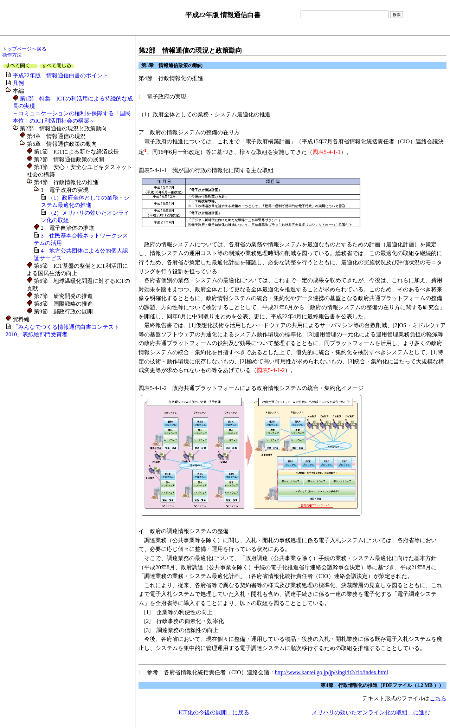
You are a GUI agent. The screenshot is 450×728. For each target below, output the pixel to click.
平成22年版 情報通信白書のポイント (60, 75)
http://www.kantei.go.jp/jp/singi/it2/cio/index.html (331, 672)
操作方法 (12, 55)
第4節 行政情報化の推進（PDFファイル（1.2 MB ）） (382, 685)
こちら (438, 698)
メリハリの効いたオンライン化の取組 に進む (371, 712)
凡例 (18, 83)
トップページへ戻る (24, 49)
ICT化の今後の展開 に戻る (214, 712)
